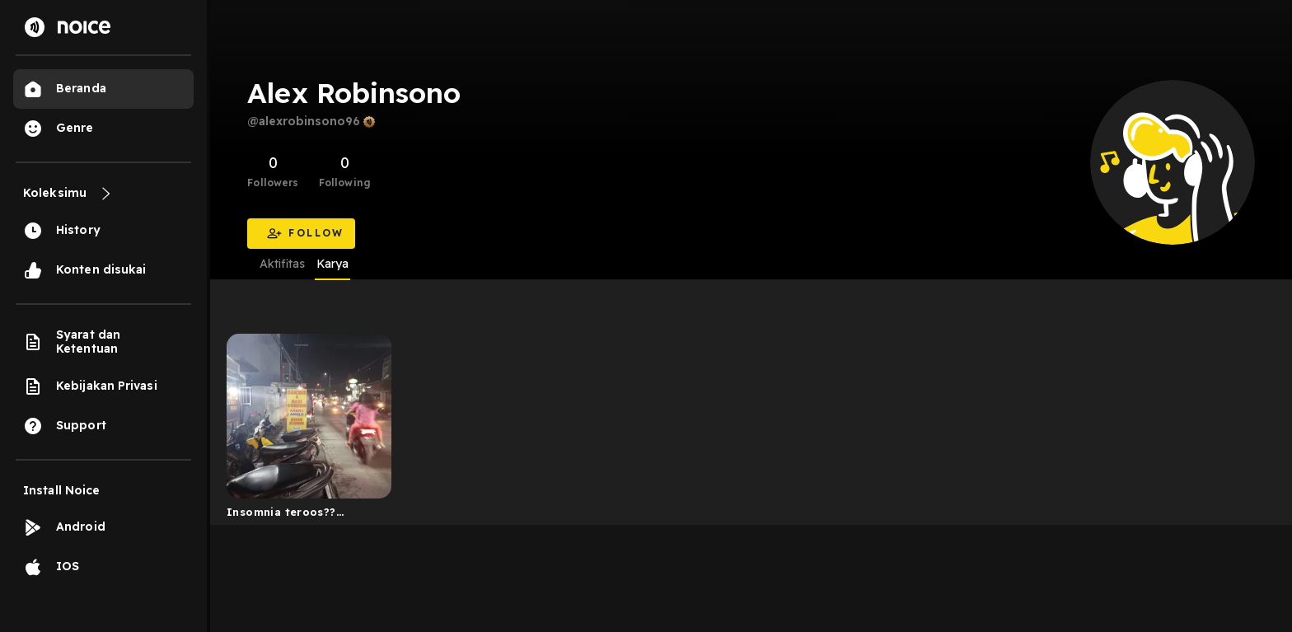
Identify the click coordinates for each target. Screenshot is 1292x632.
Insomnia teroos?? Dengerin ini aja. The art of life (297, 515)
